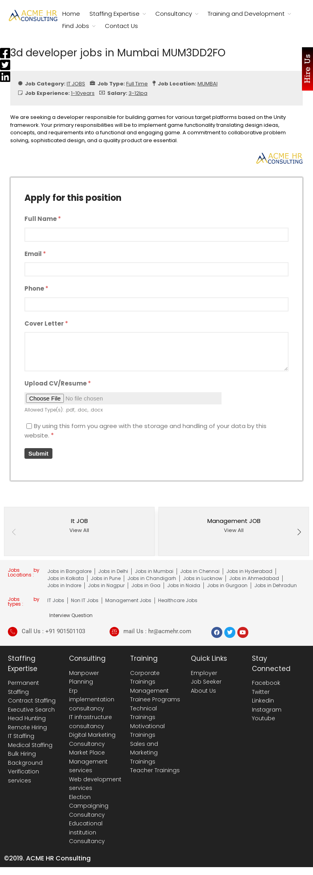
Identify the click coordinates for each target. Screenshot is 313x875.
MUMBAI (207, 83)
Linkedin (263, 700)
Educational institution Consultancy (87, 832)
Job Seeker (206, 682)
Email (35, 254)
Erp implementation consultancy (91, 699)
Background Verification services (25, 771)
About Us (203, 691)
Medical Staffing (30, 745)
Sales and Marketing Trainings (144, 753)
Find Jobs (75, 26)
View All (79, 530)
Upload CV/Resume (57, 383)
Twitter (261, 692)
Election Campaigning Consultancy (88, 806)
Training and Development (246, 13)
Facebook (266, 683)
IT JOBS (76, 83)
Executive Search (31, 710)
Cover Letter (46, 323)
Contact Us (121, 26)
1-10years (83, 93)
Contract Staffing (32, 700)
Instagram (266, 710)
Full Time (137, 83)
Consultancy (173, 13)
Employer (204, 673)
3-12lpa (138, 93)
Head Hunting (27, 718)
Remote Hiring (27, 727)
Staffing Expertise (114, 13)
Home (71, 13)
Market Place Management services (88, 761)
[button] (299, 533)
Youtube (263, 718)
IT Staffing (21, 736)
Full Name (42, 219)
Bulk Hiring (22, 754)
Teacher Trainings (155, 770)
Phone (36, 288)
